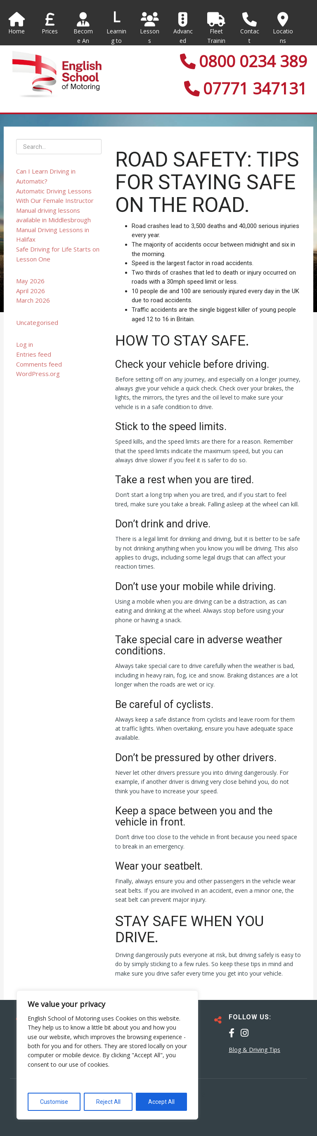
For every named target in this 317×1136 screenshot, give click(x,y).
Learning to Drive (116, 40)
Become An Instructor (83, 38)
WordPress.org (38, 373)
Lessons (150, 28)
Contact (249, 28)
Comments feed (39, 364)
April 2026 (30, 291)
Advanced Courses (183, 38)
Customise (54, 1101)
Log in (24, 344)
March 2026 (33, 300)
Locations (282, 28)
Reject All (108, 1101)
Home (16, 23)
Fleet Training (216, 33)
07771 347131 (245, 88)
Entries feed (33, 354)
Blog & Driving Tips (254, 1050)
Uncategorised (37, 322)
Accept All (161, 1101)
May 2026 (30, 281)
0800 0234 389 (243, 61)
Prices (50, 23)
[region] (107, 1055)
